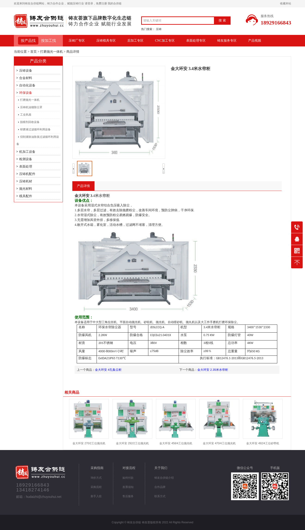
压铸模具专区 (106, 40)
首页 (33, 51)
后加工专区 (135, 40)
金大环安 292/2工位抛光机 (132, 443)
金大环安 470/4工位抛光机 (219, 443)
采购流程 (96, 487)
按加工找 (48, 41)
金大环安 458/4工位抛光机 (175, 443)
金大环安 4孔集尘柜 (108, 369)
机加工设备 (27, 151)
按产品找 (28, 41)
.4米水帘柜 (92, 196)
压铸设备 (25, 70)
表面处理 (25, 166)
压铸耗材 (25, 181)
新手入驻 (96, 496)
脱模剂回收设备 (30, 122)
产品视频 (254, 40)
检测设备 (25, 159)
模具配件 (25, 196)
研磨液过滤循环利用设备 (35, 129)
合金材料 (25, 78)
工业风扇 (25, 114)
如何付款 (128, 477)
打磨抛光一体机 (51, 51)
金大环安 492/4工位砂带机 (262, 443)
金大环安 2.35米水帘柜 (212, 369)
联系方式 (159, 496)
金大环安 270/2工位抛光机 (89, 443)
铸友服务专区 (227, 40)
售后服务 (128, 496)
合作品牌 (159, 487)
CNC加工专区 (165, 40)
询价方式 (96, 477)
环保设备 (25, 93)
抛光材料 (25, 188)
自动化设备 (27, 85)
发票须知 (128, 487)
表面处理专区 (196, 40)
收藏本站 (285, 3)
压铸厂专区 (77, 40)
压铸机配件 (27, 174)
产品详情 (83, 186)
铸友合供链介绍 (164, 477)
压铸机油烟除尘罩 (31, 107)
